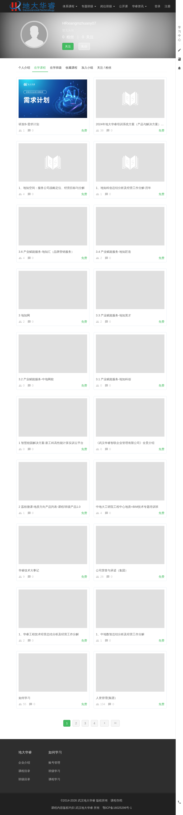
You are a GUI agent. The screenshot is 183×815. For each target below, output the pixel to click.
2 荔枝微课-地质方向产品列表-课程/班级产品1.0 (49, 506)
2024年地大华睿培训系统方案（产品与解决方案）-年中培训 (135, 124)
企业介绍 (24, 762)
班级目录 (24, 779)
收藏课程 (72, 67)
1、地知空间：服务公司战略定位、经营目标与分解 (52, 188)
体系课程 (70, 6)
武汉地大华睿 (84, 807)
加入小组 (88, 67)
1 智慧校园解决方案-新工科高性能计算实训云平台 (51, 443)
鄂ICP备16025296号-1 (117, 807)
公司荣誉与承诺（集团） (112, 570)
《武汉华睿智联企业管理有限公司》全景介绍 (125, 443)
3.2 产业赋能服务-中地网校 (36, 379)
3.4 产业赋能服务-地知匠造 (113, 251)
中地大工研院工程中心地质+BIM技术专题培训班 (127, 506)
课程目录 (24, 771)
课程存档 (116, 800)
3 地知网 (24, 315)
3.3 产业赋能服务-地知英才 (113, 315)
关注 (68, 46)
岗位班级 (107, 6)
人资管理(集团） (106, 698)
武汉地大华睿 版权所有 (93, 800)
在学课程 (40, 67)
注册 (167, 6)
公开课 (123, 6)
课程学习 (54, 779)
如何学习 (24, 698)
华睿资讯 (139, 6)
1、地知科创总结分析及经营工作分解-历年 (123, 188)
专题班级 (88, 6)
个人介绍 (24, 67)
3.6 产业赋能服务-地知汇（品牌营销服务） (46, 251)
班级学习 (54, 771)
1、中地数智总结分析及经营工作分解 (120, 634)
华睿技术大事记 (29, 570)
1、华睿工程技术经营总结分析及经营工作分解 (49, 634)
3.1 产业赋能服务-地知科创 (113, 379)
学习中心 (179, 33)
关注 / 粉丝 (105, 67)
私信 (84, 46)
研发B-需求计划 (29, 124)
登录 (157, 6)
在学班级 (56, 67)
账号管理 (54, 762)
